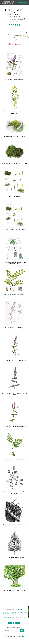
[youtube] (11, 25)
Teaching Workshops (22, 616)
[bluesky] (15, 25)
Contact (21, 613)
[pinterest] (17, 25)
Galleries (7, 612)
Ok (22, 2)
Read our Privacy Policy (10, 3)
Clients (26, 613)
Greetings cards (10, 614)
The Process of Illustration (9, 616)
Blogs (26, 612)
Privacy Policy (22, 617)
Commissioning (13, 612)
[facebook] (9, 25)
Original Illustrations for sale (10, 613)
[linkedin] (13, 25)
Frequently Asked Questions (11, 617)
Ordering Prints (19, 614)
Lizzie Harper (14, 10)
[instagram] (19, 25)
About (2, 612)
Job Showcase (21, 612)
